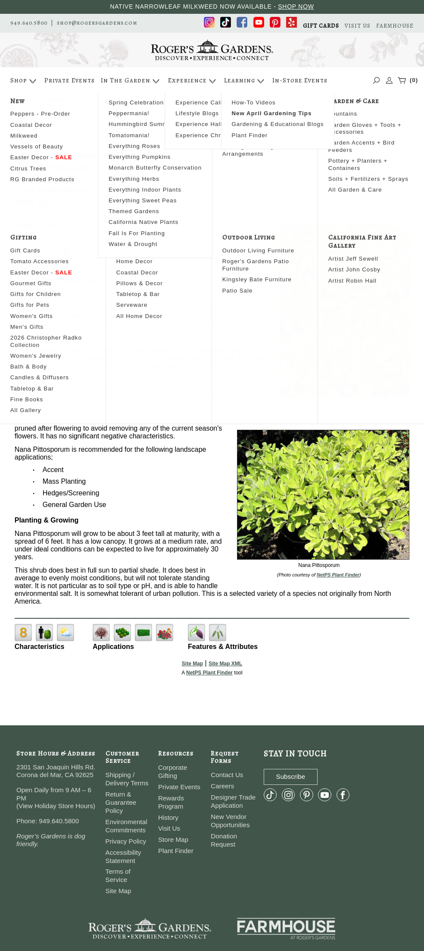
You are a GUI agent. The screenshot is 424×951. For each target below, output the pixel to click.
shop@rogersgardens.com (97, 22)
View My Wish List (365, 172)
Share (47, 203)
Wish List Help (365, 183)
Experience (193, 81)
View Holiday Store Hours (56, 805)
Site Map (192, 664)
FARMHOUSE (395, 25)
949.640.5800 (28, 22)
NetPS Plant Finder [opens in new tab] (209, 673)
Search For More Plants (365, 161)
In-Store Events (299, 80)
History (168, 817)
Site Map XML (225, 664)
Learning (245, 81)
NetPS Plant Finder (359, 412)
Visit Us (169, 828)
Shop (24, 81)
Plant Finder (175, 850)
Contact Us (227, 774)
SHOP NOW (296, 6)
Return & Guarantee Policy (121, 802)
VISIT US (358, 25)
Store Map (173, 839)
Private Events (69, 80)
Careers (222, 786)
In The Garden (131, 81)
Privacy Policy (126, 841)
